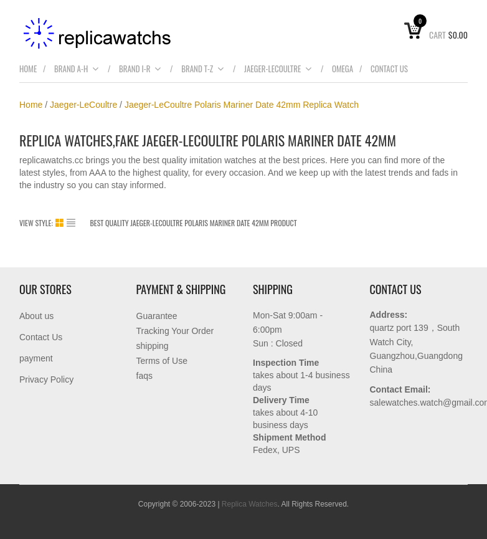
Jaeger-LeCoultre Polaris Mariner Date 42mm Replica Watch (242, 105)
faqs (144, 376)
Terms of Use (161, 361)
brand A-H (76, 68)
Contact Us (389, 68)
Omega (342, 68)
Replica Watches (250, 504)
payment (36, 358)
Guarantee (156, 316)
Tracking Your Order (175, 331)
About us (36, 316)
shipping (152, 346)
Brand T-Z (202, 68)
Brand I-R (140, 68)
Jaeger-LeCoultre (278, 68)
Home (28, 68)
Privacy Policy (46, 379)
